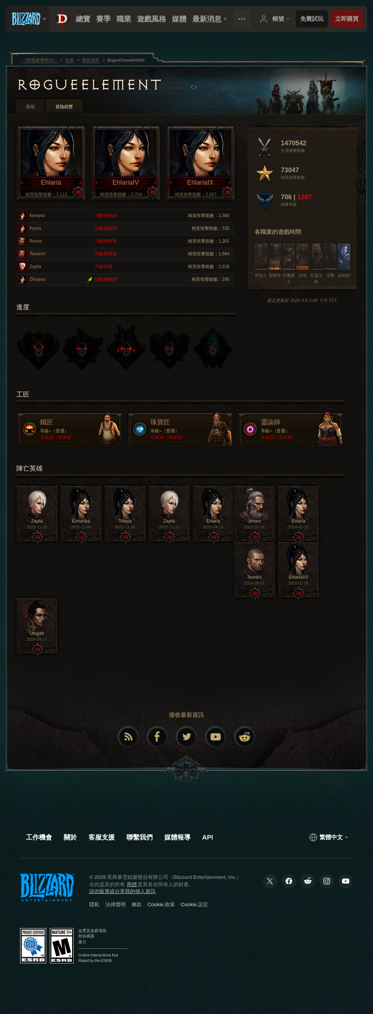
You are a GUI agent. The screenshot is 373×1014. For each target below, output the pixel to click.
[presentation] (28, 19)
